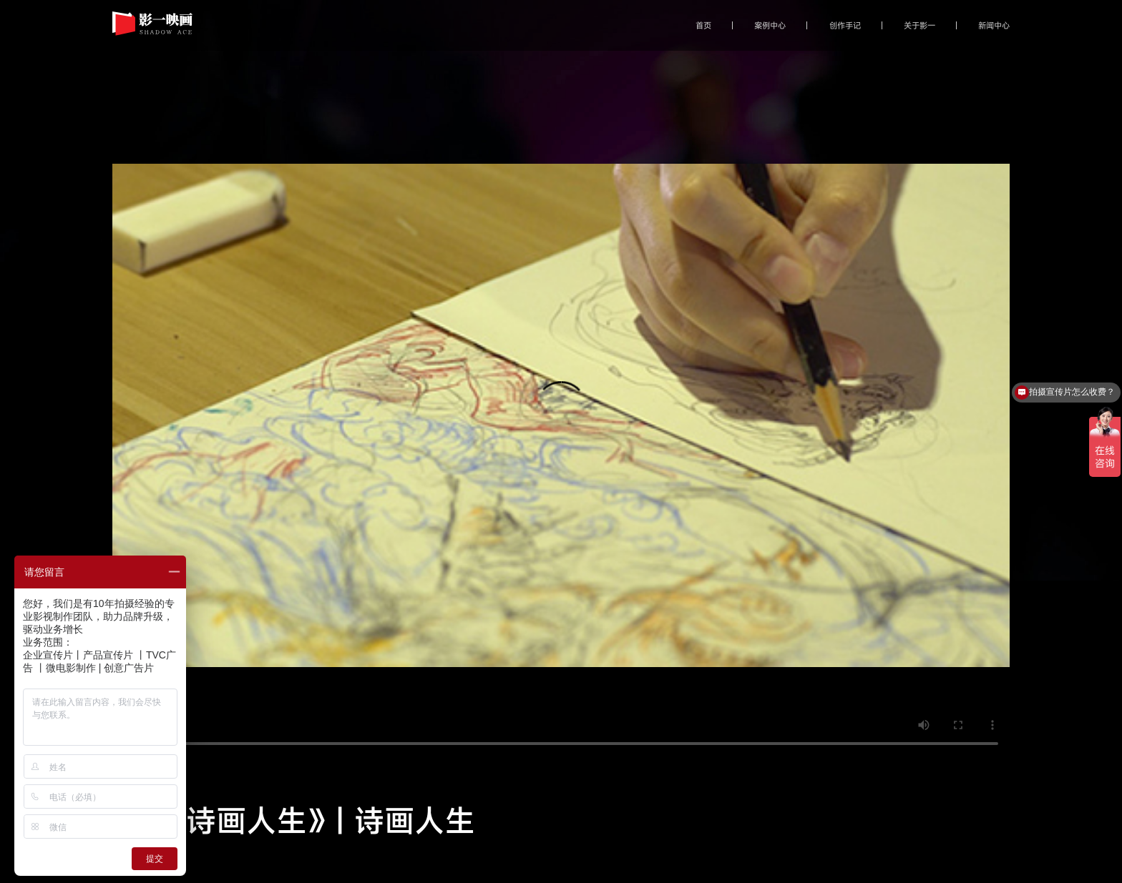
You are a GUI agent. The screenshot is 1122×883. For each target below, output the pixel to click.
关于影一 (919, 25)
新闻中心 (994, 25)
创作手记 (845, 25)
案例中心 (770, 25)
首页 (703, 25)
